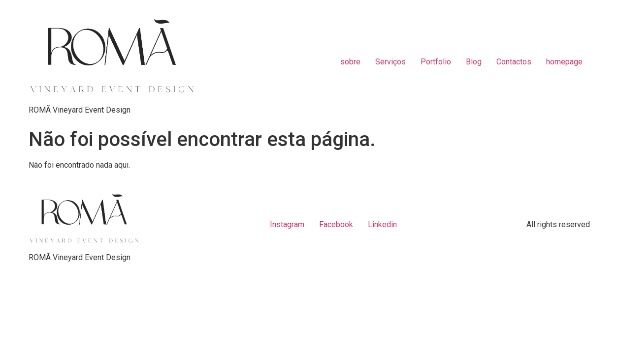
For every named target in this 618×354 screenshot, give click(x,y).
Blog (474, 61)
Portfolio (436, 61)
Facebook (336, 224)
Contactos (513, 61)
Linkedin (382, 224)
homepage (564, 61)
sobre (350, 61)
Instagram (287, 224)
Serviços (390, 61)
